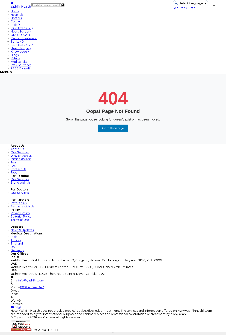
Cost (15, 21)
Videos (15, 58)
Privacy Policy (20, 213)
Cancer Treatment (24, 38)
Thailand (17, 243)
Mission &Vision (21, 159)
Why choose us (21, 155)
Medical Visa (19, 61)
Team (15, 162)
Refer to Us (18, 203)
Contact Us (18, 169)
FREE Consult (20, 68)
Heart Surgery (21, 31)
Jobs (14, 172)
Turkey (17, 41)
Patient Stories (21, 65)
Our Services (20, 152)
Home (15, 11)
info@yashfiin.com (31, 280)
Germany (17, 250)
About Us (17, 149)
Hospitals (17, 14)
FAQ (14, 166)
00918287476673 (32, 287)
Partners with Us (22, 206)
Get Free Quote (184, 8)
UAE (14, 247)
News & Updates (22, 230)
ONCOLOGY (20, 35)
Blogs (15, 55)
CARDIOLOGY (22, 28)
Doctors (16, 18)
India (15, 25)
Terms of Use (20, 220)
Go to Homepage (113, 128)
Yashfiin (21, 5)
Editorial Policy (21, 216)
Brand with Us (20, 182)
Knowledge (21, 51)
